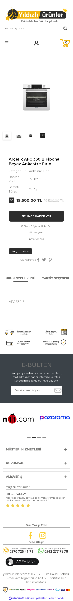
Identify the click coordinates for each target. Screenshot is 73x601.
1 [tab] (29, 437)
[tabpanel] (18, 418)
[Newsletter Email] (32, 390)
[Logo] (36, 15)
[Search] (36, 28)
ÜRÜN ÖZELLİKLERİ (20, 278)
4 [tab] (44, 437)
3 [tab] (39, 437)
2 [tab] (34, 437)
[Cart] (65, 43)
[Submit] (58, 390)
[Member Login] (39, 43)
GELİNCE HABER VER (36, 216)
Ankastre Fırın (39, 171)
